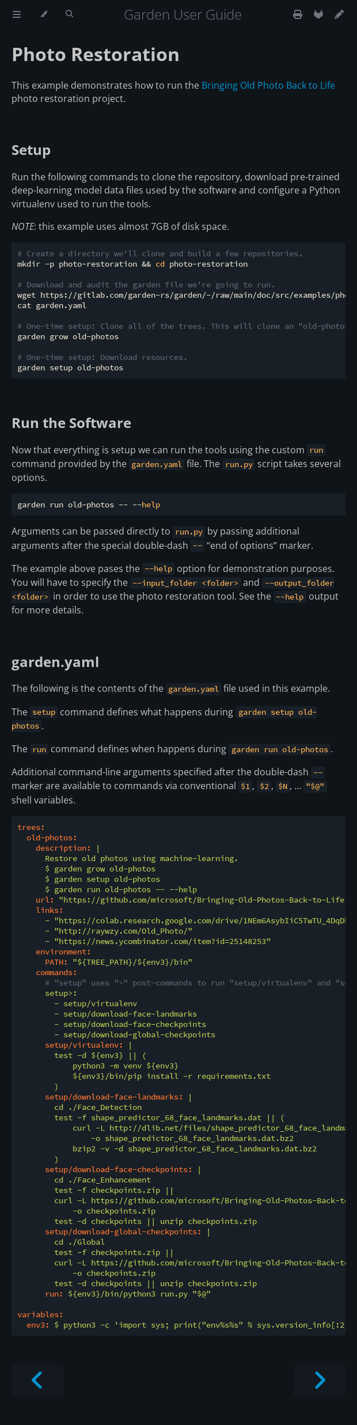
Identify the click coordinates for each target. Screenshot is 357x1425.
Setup (31, 149)
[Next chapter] (319, 1380)
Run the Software (71, 422)
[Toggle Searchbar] (69, 14)
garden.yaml (55, 661)
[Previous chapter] (37, 1380)
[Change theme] (43, 14)
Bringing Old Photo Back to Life (268, 85)
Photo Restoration (96, 53)
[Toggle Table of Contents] (17, 14)
